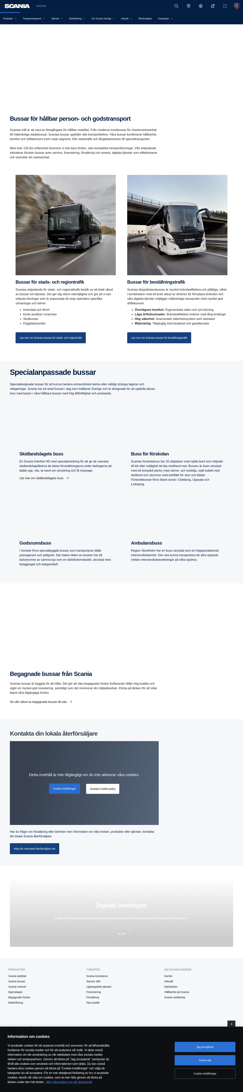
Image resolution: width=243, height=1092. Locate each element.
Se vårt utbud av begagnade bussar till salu (39, 701)
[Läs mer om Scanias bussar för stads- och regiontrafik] (51, 337)
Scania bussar (16, 981)
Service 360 (93, 981)
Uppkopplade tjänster (98, 986)
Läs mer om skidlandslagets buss (41, 478)
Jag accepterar (205, 1046)
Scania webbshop (174, 997)
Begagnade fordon (19, 997)
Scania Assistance (97, 976)
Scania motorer (17, 986)
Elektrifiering (15, 1002)
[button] (225, 6)
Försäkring (92, 997)
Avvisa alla (205, 1060)
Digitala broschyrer (121, 905)
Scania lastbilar (17, 976)
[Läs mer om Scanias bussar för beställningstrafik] (159, 337)
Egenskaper (15, 992)
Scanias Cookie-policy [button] (103, 788)
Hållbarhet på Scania (176, 992)
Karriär (168, 976)
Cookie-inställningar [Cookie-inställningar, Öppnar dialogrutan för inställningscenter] (205, 1073)
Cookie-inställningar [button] (64, 788)
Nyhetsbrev (171, 986)
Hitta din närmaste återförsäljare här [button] (34, 848)
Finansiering (93, 992)
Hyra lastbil (92, 1002)
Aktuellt (168, 981)
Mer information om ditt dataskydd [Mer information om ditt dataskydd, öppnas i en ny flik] (69, 1082)
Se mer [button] (121, 933)
